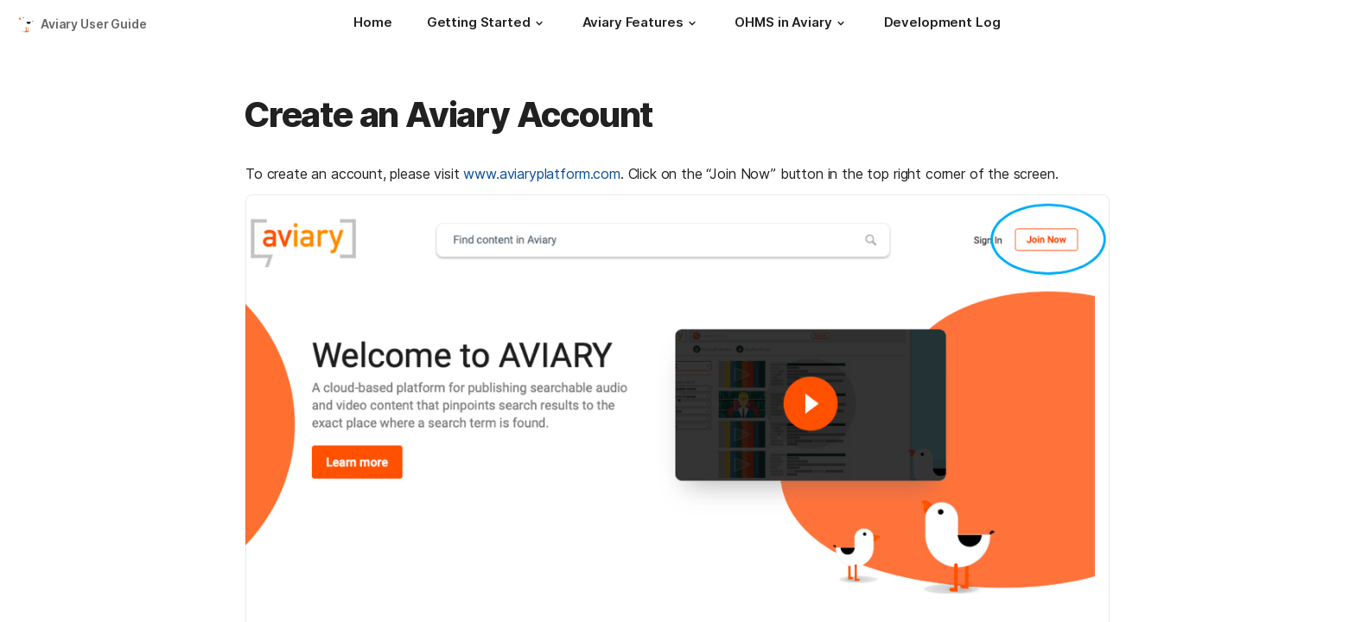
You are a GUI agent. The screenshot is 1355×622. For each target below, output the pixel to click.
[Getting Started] (487, 24)
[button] (539, 23)
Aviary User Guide (94, 23)
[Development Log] (942, 24)
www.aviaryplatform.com (541, 173)
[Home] (372, 24)
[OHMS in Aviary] (791, 24)
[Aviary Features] (641, 24)
